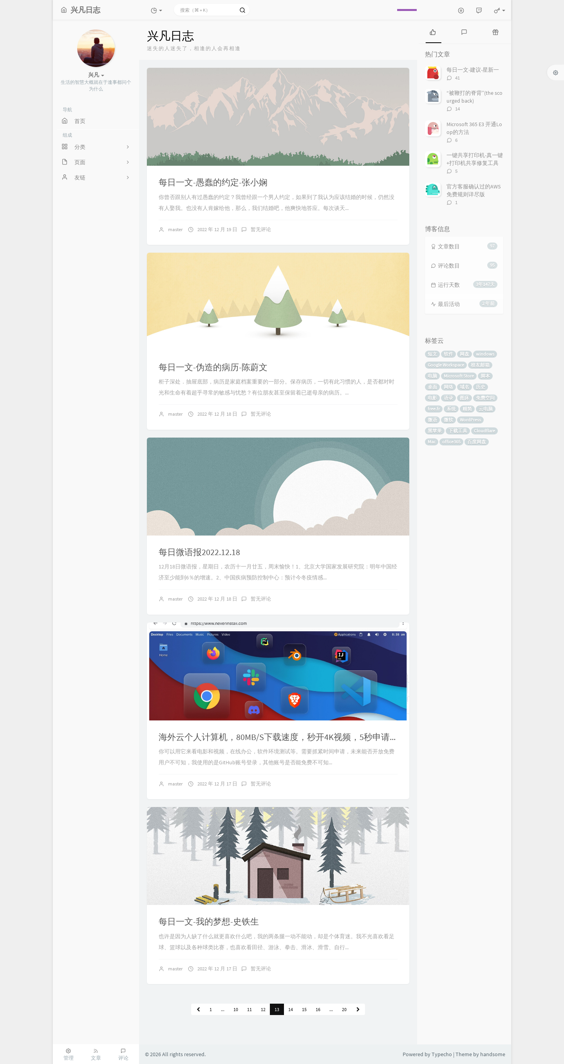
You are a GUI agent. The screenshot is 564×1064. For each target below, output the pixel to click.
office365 (451, 442)
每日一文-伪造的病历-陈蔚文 (213, 367)
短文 (432, 354)
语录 (448, 398)
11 (249, 1009)
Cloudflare (484, 431)
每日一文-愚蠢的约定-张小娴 (213, 182)
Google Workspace (446, 365)
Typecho (442, 1054)
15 (304, 1009)
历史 (480, 387)
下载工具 (457, 431)
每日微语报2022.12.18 (199, 551)
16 (318, 1009)
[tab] (432, 31)
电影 (432, 398)
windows (485, 354)
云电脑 (486, 409)
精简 (467, 409)
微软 (448, 420)
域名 (464, 387)
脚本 (485, 376)
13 (277, 1009)
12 (263, 1009)
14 (290, 1009)
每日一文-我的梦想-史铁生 (209, 921)
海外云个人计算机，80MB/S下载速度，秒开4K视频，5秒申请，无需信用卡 (300, 736)
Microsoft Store (459, 376)
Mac (432, 442)
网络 (448, 387)
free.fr (434, 409)
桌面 (432, 387)
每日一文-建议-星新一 (472, 69)
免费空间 (485, 398)
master (175, 229)
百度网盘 (476, 442)
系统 (451, 409)
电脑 (432, 376)
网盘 (464, 354)
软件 (448, 354)
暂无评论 (261, 229)
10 (235, 1009)
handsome (492, 1054)
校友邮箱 (480, 365)
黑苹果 (435, 431)
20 (344, 1009)
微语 (432, 420)
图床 (464, 398)
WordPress (470, 420)
